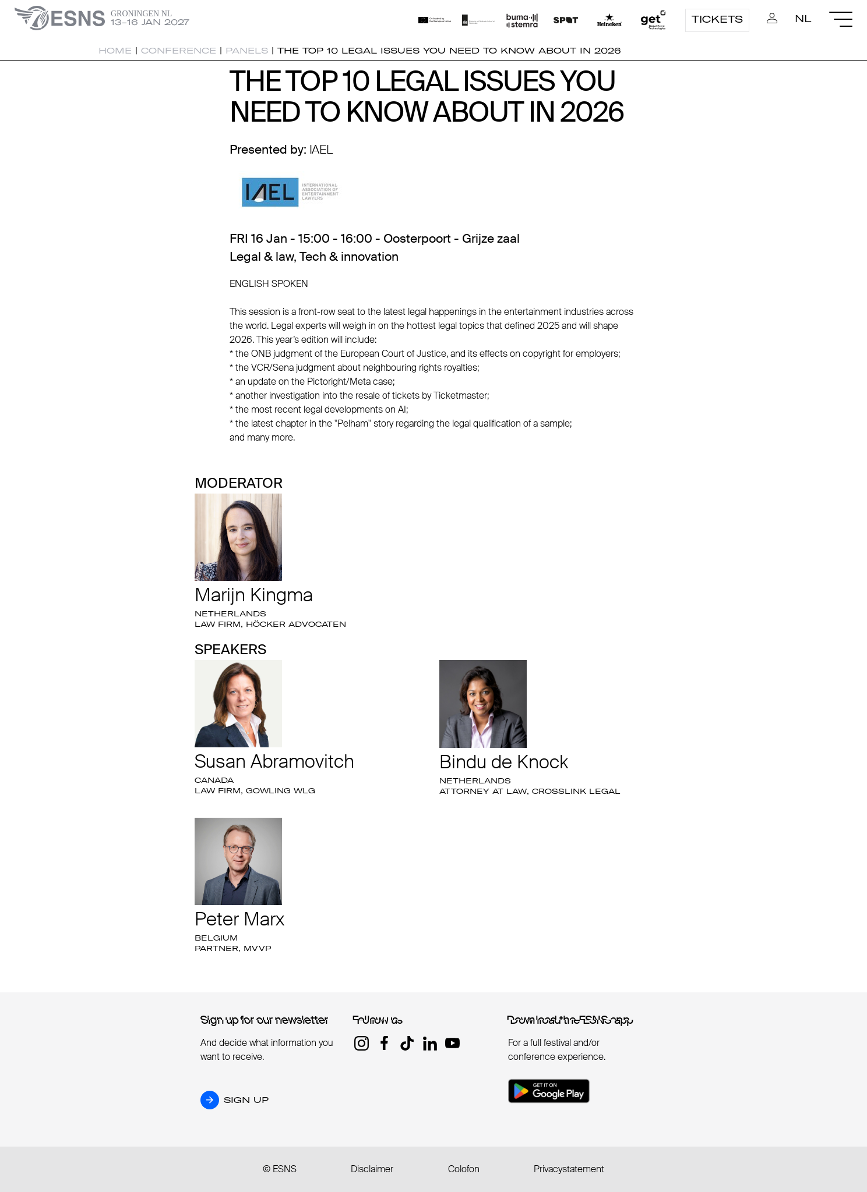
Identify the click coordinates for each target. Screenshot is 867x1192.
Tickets (717, 19)
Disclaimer (372, 1169)
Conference (178, 50)
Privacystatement (569, 1169)
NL (803, 18)
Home (115, 50)
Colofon (464, 1169)
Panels (246, 50)
